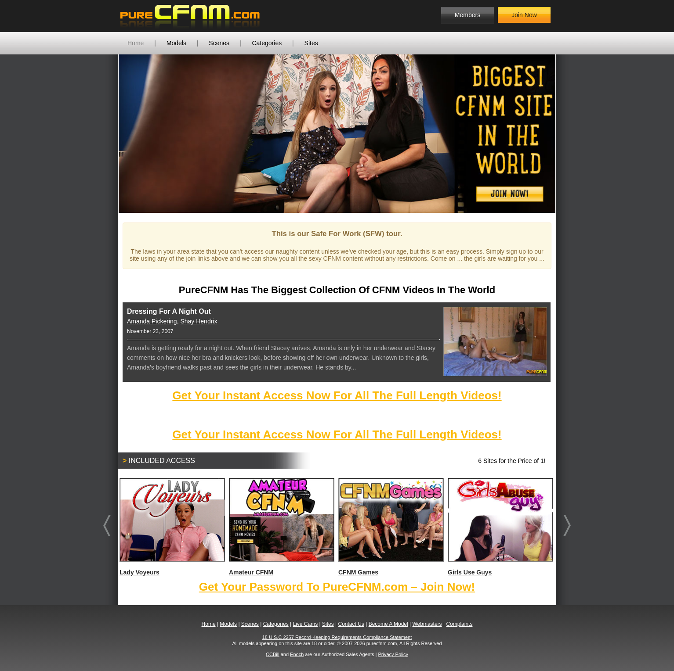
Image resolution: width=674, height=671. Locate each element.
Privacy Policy (393, 654)
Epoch (297, 654)
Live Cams (305, 624)
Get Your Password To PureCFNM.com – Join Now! (337, 586)
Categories (267, 43)
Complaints (459, 624)
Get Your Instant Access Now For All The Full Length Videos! (336, 395)
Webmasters (427, 624)
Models (176, 43)
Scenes (219, 43)
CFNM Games (390, 527)
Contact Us (351, 624)
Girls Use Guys (500, 527)
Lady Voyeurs (172, 527)
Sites (311, 43)
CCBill (272, 654)
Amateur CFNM (281, 527)
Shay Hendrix (198, 321)
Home (135, 43)
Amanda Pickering (152, 321)
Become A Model (388, 624)
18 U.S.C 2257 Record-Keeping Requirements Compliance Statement (337, 637)
